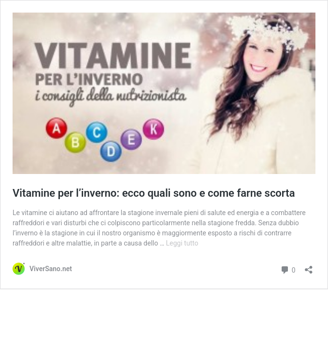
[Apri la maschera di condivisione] (308, 266)
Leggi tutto (182, 243)
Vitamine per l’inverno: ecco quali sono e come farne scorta (154, 193)
